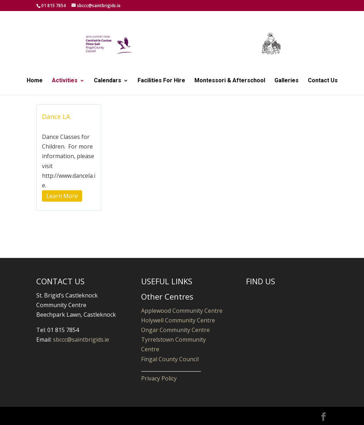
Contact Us (323, 81)
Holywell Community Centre (178, 320)
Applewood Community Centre (182, 311)
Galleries (286, 81)
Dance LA (56, 116)
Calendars (107, 81)
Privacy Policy (159, 378)
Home (35, 81)
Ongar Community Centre (175, 330)
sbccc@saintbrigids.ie (81, 339)
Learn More (62, 196)
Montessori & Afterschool (229, 81)
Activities (64, 81)
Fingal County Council (170, 359)
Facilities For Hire (161, 81)
